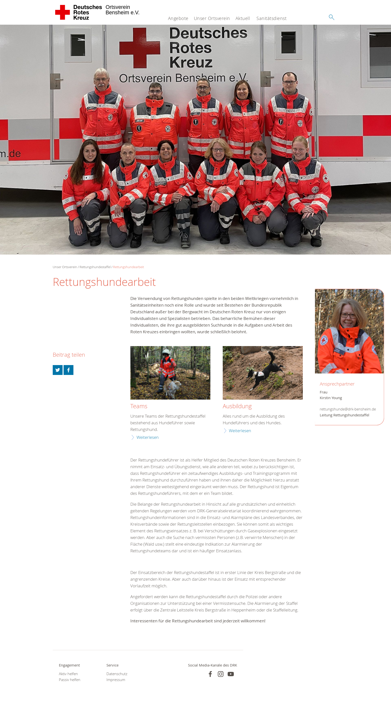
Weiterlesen (147, 437)
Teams (138, 406)
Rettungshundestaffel (95, 267)
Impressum (115, 679)
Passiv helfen (69, 679)
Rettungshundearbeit (128, 267)
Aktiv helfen (68, 673)
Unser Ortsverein (212, 18)
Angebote (178, 18)
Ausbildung (237, 406)
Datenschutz (116, 673)
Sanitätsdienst (271, 18)
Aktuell (243, 18)
